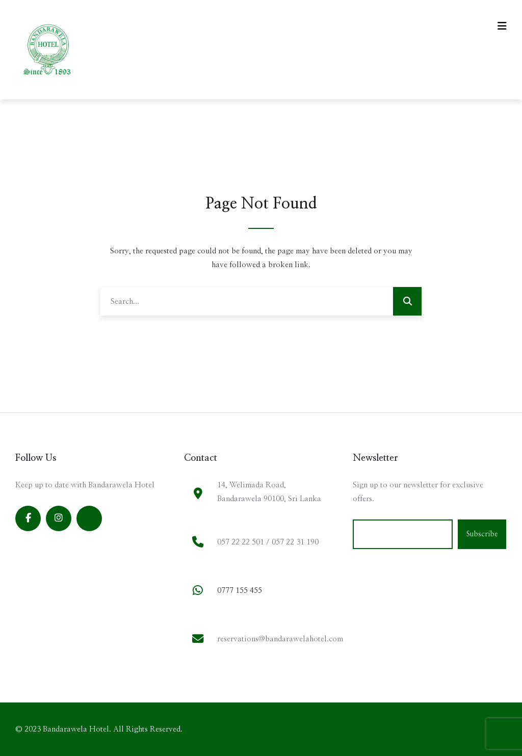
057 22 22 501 (240, 542)
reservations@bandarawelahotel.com (280, 639)
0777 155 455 (239, 590)
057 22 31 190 (295, 542)
